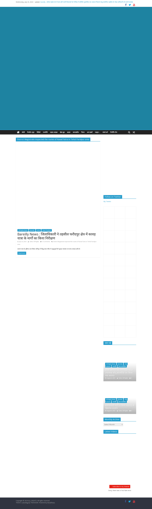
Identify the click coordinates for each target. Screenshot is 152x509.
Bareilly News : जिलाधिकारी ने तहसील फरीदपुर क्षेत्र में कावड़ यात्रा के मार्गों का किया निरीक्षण (56, 236)
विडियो (38, 132)
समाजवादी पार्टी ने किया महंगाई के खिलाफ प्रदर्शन (119, 407)
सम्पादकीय (76, 132)
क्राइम (68, 132)
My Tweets (107, 201)
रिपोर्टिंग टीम (113, 132)
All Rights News (22, 230)
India (38, 230)
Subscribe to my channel (119, 486)
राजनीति (45, 132)
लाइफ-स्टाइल (53, 132)
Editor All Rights (34, 241)
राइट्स (96, 132)
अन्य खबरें (89, 132)
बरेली (23, 132)
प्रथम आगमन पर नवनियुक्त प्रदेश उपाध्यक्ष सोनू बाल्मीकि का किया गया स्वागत (119, 372)
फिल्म (82, 132)
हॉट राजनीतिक (122, 366)
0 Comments (45, 241)
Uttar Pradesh (46, 230)
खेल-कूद (62, 132)
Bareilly (32, 230)
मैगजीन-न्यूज (30, 132)
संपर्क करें (105, 132)
